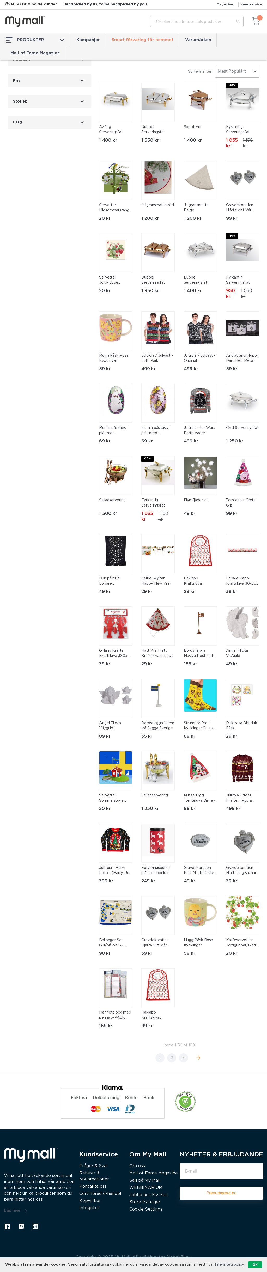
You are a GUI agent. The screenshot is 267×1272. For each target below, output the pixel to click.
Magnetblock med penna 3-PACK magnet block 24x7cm (115, 1015)
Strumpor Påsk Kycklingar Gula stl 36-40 (200, 726)
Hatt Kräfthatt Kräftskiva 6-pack (157, 653)
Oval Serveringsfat (242, 427)
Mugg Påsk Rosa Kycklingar (114, 358)
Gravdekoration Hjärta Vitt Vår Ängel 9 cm (239, 208)
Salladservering (112, 500)
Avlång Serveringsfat (111, 129)
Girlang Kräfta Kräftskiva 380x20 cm (115, 654)
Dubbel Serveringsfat (153, 129)
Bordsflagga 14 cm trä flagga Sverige (157, 726)
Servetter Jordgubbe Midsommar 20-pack (113, 280)
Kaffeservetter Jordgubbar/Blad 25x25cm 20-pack (242, 943)
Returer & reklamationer (94, 1176)
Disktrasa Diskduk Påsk (241, 726)
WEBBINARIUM (145, 1188)
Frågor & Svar (93, 1166)
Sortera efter (199, 71)
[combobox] (197, 21)
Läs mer (15, 1211)
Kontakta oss (93, 1186)
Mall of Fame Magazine (35, 53)
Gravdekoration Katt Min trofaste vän (199, 871)
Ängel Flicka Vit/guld (237, 653)
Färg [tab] (17, 122)
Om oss (137, 1166)
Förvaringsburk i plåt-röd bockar (155, 870)
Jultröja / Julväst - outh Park (157, 358)
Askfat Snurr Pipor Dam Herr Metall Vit (242, 358)
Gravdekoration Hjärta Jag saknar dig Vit (241, 871)
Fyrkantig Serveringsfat (238, 129)
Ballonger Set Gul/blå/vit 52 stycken (111, 943)
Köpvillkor (90, 1201)
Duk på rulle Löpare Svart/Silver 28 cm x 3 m (115, 581)
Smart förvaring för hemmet (142, 40)
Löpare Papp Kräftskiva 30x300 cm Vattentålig (242, 581)
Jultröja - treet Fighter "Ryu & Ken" (239, 798)
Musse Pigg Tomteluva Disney (199, 798)
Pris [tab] (16, 80)
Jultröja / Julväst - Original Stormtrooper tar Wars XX (199, 358)
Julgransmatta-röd (157, 205)
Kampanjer (88, 40)
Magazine (225, 4)
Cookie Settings (145, 1209)
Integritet (89, 1208)
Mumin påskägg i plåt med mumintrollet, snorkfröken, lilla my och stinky (156, 431)
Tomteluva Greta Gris (241, 503)
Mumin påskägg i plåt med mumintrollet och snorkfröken (114, 431)
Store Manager (144, 1202)
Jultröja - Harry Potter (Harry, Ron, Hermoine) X (115, 871)
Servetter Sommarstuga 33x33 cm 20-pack (115, 798)
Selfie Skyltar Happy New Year (156, 581)
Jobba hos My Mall (148, 1195)
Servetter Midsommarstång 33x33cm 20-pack (115, 208)
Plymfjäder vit (196, 500)
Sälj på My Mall (145, 1180)
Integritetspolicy (229, 1264)
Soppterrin (193, 127)
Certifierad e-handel (100, 1194)
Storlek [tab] (20, 101)
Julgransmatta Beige (196, 208)
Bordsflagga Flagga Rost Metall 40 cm (200, 654)
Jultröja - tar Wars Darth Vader (199, 430)
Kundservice (251, 4)
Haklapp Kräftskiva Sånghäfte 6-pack (199, 581)
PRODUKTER (35, 40)
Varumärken (198, 40)
